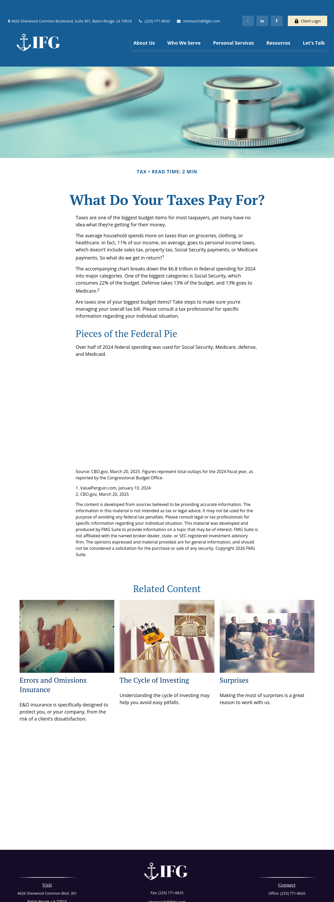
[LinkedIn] (262, 5)
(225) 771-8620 (154, 5)
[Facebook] (277, 5)
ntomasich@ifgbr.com (198, 5)
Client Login (307, 5)
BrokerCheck (220, 889)
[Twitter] (248, 5)
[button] (144, 27)
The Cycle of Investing (154, 656)
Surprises (234, 656)
